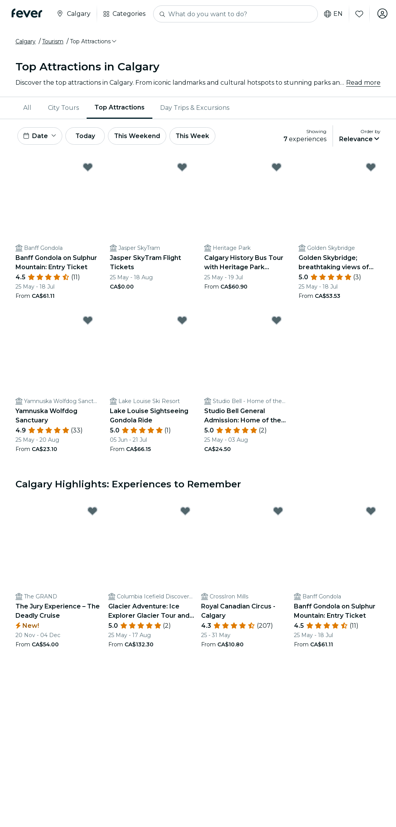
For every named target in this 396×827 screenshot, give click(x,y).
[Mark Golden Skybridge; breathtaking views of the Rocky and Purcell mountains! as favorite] (371, 168)
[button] (94, 41)
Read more (363, 82)
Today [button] (88, 136)
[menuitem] (27, 108)
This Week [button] (199, 136)
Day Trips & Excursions (194, 107)
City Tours (63, 107)
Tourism (52, 41)
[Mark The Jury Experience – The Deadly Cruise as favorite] (92, 512)
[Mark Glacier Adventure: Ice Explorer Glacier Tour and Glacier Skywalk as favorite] (185, 512)
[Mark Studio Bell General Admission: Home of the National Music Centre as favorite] (276, 321)
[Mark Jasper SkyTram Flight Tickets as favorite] (182, 168)
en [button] (332, 13)
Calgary (25, 41)
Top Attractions (119, 107)
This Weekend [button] (142, 136)
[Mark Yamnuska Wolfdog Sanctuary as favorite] (88, 321)
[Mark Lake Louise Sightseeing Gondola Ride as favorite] (182, 321)
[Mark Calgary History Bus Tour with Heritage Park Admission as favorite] (276, 168)
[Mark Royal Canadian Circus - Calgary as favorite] (278, 512)
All (27, 107)
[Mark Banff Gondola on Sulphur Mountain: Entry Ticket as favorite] (88, 168)
